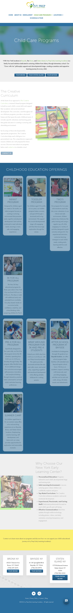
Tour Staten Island (36, 75)
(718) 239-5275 (13, 568)
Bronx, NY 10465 (13, 565)
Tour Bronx (20, 75)
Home (11, 15)
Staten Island (41, 61)
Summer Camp (13, 417)
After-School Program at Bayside (60, 347)
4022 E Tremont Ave (12, 563)
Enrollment (28, 15)
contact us (9, 147)
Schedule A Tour (36, 18)
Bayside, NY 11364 (36, 565)
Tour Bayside (52, 75)
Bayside (23, 61)
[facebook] (34, 593)
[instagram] (39, 593)
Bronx (31, 61)
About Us (17, 15)
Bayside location (56, 359)
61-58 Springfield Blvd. (36, 563)
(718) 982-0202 (60, 573)
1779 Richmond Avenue (60, 565)
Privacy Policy (34, 598)
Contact (41, 598)
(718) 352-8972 (36, 568)
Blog (46, 598)
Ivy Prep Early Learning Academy (56, 61)
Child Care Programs (43, 15)
